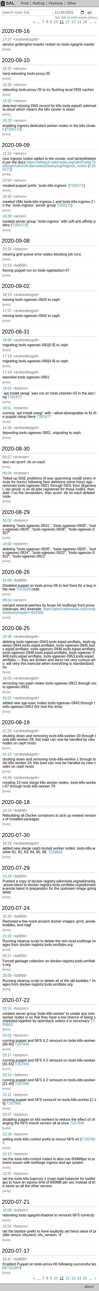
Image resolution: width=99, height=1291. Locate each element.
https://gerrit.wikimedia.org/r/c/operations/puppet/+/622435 (48, 610)
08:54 (7, 600)
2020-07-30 (16, 835)
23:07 (7, 1114)
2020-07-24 (16, 908)
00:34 (7, 473)
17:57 (7, 311)
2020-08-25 (16, 628)
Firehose (56, 3)
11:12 (7, 153)
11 (62, 22)
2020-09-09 (16, 145)
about (89, 1287)
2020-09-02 (16, 286)
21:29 (7, 731)
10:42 (7, 196)
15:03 (7, 678)
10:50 (7, 180)
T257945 (22, 1044)
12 (67, 22)
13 (73, 22)
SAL (7, 3)
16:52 (7, 388)
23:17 (7, 1055)
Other (71, 3)
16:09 (7, 1210)
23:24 (7, 249)
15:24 (7, 810)
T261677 (14, 397)
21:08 (7, 580)
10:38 (7, 216)
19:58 (7, 340)
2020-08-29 (16, 512)
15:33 (7, 85)
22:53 (7, 265)
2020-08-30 (16, 449)
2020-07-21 (16, 1202)
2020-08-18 (16, 802)
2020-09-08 (16, 241)
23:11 (7, 1095)
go (89, 12)
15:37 (7, 69)
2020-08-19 (16, 722)
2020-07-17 (16, 1251)
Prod (25, 3)
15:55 (7, 1226)
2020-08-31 (16, 332)
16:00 (7, 544)
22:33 (7, 916)
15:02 (7, 698)
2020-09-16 (16, 31)
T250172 (13, 129)
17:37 (7, 39)
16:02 (7, 520)
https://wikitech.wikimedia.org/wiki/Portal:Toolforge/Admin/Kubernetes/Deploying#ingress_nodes (49, 164)
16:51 (7, 408)
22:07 (7, 1174)
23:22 (7, 1035)
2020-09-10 (16, 60)
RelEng (38, 3)
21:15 (7, 754)
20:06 (7, 975)
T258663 (55, 852)
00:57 (7, 457)
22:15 (7, 1154)
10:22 (7, 120)
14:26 (7, 428)
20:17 (7, 956)
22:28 (7, 1134)
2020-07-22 (16, 1000)
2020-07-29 (16, 868)
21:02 (7, 936)
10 (56, 22)
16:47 (7, 1259)
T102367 (13, 1268)
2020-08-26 (16, 572)
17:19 (7, 356)
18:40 (7, 777)
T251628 (23, 589)
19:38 (7, 636)
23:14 (7, 1075)
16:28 (7, 843)
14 (79, 22)
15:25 (7, 101)
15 (85, 22)
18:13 (7, 295)
